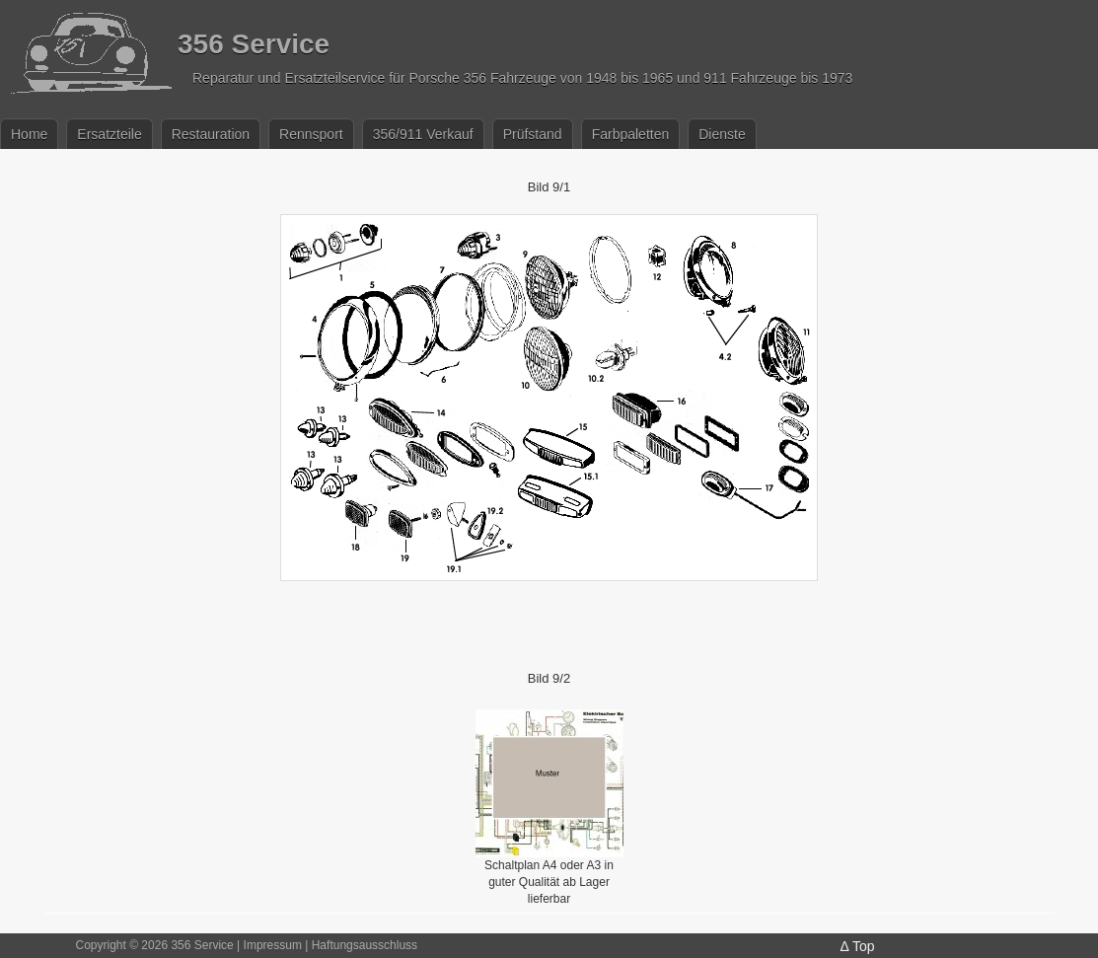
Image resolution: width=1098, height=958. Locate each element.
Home (29, 134)
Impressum (273, 945)
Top (863, 946)
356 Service (253, 44)
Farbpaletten (631, 134)
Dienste (721, 134)
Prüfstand (532, 134)
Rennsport (311, 134)
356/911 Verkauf (423, 134)
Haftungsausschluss (364, 945)
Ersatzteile (109, 134)
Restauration (211, 134)
